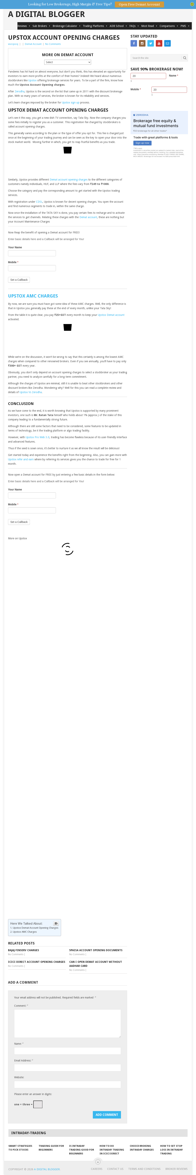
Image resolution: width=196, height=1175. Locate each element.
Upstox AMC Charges (25, 931)
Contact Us (115, 1168)
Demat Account (33, 44)
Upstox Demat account (111, 314)
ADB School (118, 25)
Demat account (88, 217)
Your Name (15, 247)
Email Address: (23, 1060)
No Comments (53, 44)
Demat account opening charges (68, 179)
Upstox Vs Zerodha (31, 392)
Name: (18, 1043)
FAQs (134, 25)
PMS (185, 25)
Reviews (24, 25)
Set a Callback (19, 279)
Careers (96, 1168)
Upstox (32, 80)
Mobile (13, 262)
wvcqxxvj (13, 44)
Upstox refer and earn (21, 459)
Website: (19, 1077)
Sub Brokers (42, 25)
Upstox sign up (70, 102)
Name (173, 75)
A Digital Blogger (46, 14)
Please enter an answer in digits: (33, 1094)
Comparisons (169, 25)
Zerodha (19, 91)
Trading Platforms (95, 25)
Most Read (149, 25)
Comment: (21, 1005)
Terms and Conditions (144, 1168)
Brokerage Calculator (67, 25)
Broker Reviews (176, 1168)
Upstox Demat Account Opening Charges (36, 927)
